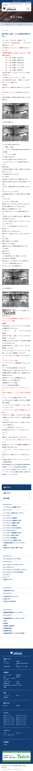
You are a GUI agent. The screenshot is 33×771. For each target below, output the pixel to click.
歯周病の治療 (8, 631)
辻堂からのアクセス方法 (21, 722)
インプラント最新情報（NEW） (13, 533)
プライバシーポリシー (7, 769)
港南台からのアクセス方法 (9, 721)
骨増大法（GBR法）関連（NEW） (13, 548)
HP (11, 472)
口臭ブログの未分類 (9, 601)
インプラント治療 (7, 675)
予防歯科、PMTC (7, 681)
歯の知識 (6, 498)
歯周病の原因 (8, 628)
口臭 (5, 621)
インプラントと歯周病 (10, 518)
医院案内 (18, 661)
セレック (6, 577)
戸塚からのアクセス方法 (9, 722)
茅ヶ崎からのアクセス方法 (21, 715)
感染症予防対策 (7, 666)
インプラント (8, 515)
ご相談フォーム (19, 733)
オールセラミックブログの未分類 (13, 572)
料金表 (17, 695)
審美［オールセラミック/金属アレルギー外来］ (10, 678)
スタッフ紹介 (6, 663)
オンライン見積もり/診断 (9, 734)
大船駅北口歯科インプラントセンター (15, 543)
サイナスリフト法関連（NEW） (13, 540)
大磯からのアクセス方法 (21, 721)
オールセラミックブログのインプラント (15, 569)
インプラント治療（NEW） (12, 535)
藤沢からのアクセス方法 (9, 717)
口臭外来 (18, 683)
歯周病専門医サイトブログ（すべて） (14, 618)
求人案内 (5, 744)
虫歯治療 (18, 676)
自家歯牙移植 (6, 683)
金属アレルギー (8, 579)
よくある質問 (19, 685)
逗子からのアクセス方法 (21, 724)
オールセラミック (9, 567)
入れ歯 (17, 681)
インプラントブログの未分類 (12, 528)
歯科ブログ (7, 493)
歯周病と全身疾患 (9, 626)
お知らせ (5, 661)
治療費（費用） (18, 472)
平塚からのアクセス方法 (21, 717)
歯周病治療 (18, 675)
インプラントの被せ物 (10, 525)
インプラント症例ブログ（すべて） (14, 513)
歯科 (5, 545)
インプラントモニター (10, 530)
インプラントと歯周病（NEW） (13, 520)
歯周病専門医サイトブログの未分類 (14, 633)
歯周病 (6, 623)
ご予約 (5, 733)
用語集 (5, 687)
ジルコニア (7, 574)
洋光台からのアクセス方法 (9, 724)
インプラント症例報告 (10, 538)
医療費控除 (6, 697)
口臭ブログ (7, 599)
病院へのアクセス (7, 715)
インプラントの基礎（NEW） (12, 523)
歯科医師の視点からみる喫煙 (9, 685)
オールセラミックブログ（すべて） (14, 564)
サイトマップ (17, 769)
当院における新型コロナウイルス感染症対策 (22, 1)
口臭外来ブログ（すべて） (11, 596)
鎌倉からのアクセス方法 (21, 719)
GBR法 (24, 469)
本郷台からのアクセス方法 (9, 719)
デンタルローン (7, 695)
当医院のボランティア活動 (21, 666)
